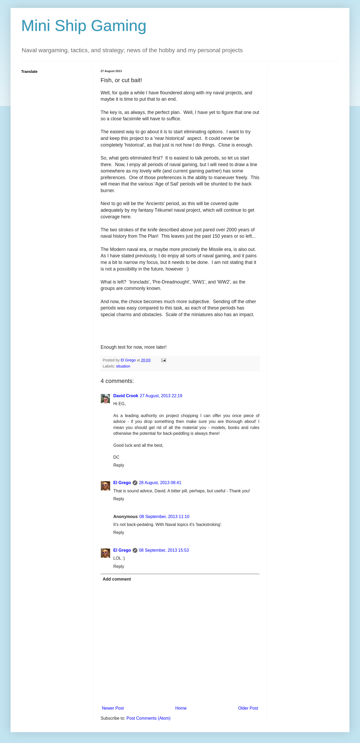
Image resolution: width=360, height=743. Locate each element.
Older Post (248, 708)
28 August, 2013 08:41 (160, 482)
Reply (118, 465)
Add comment (117, 579)
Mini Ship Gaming (84, 25)
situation (123, 366)
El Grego (122, 482)
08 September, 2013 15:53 (164, 550)
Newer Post (113, 708)
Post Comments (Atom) (148, 718)
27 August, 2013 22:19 (161, 395)
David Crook (125, 395)
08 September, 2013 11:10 (164, 516)
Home (181, 708)
